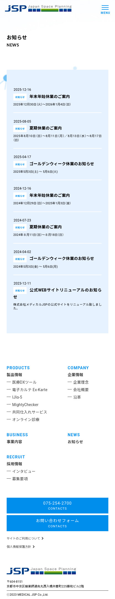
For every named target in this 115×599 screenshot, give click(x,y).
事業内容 (14, 442)
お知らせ (75, 442)
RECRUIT (16, 457)
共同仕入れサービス (29, 412)
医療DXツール (24, 382)
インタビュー (23, 471)
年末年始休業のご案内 (49, 96)
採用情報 (14, 464)
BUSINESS (17, 435)
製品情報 (14, 375)
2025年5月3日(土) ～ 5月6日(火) (35, 172)
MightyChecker (25, 404)
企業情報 (75, 375)
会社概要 (81, 390)
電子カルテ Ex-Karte (29, 390)
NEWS (74, 435)
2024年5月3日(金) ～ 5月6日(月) (35, 266)
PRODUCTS (18, 368)
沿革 (77, 397)
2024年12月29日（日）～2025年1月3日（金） (43, 203)
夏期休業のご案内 (45, 128)
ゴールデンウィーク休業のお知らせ (61, 164)
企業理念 (81, 382)
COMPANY (78, 368)
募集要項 (20, 479)
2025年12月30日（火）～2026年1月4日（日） (43, 104)
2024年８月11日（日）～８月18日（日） (40, 235)
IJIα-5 (17, 397)
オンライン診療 (25, 419)
